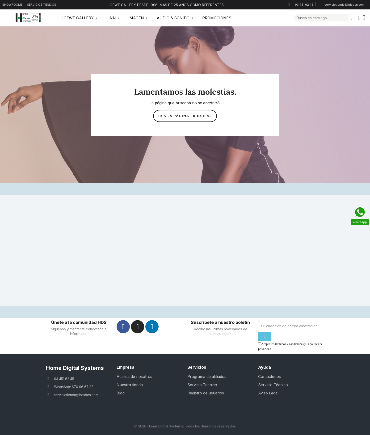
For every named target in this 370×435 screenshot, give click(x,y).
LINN (112, 17)
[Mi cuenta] (359, 18)
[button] (365, 18)
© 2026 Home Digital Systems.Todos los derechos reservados (185, 426)
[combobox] (319, 18)
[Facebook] (123, 326)
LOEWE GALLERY (79, 17)
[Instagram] (137, 326)
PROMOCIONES (218, 17)
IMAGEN (137, 17)
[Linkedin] (152, 326)
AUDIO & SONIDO (175, 17)
